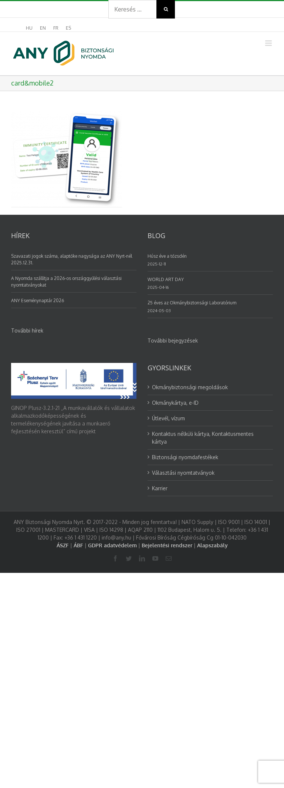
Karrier (160, 488)
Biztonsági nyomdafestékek (185, 457)
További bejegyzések (173, 340)
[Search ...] (132, 9)
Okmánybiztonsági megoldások (190, 387)
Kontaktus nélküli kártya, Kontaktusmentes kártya (203, 438)
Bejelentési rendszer (167, 545)
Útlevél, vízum (168, 418)
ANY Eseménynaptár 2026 (37, 300)
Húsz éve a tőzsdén (167, 256)
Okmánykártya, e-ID (175, 403)
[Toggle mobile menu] (269, 43)
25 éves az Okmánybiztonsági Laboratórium (192, 302)
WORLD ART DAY (166, 279)
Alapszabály (212, 545)
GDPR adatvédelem (112, 545)
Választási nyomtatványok (183, 473)
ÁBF (78, 545)
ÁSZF (63, 545)
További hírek (27, 330)
